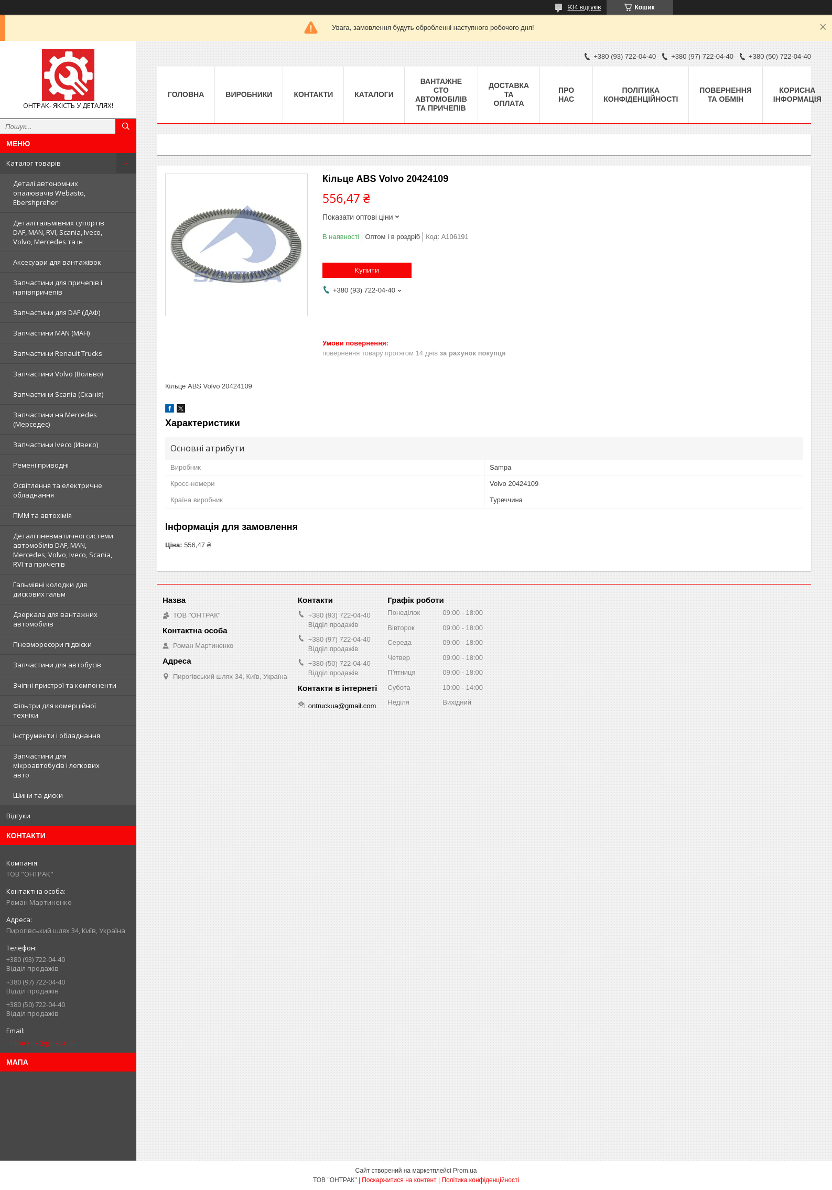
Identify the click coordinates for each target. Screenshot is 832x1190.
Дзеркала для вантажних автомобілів (55, 619)
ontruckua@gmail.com (41, 1042)
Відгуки (18, 815)
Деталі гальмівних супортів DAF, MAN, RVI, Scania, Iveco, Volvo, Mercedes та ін (58, 232)
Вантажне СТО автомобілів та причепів (441, 94)
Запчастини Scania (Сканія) (58, 394)
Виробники (248, 94)
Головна (186, 94)
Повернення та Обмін (725, 94)
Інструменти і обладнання (56, 735)
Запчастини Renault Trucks (57, 353)
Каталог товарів (33, 163)
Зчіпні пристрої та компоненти (64, 685)
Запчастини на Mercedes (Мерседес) (55, 419)
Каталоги (374, 94)
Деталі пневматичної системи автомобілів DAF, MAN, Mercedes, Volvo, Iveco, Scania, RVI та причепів (63, 550)
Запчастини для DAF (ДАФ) (56, 312)
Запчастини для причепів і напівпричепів (57, 287)
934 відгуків (584, 7)
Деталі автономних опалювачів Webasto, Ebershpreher (49, 193)
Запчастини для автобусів (57, 664)
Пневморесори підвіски (52, 644)
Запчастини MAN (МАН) (51, 333)
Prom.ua (465, 1170)
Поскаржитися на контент (399, 1180)
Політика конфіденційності (640, 94)
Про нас (566, 94)
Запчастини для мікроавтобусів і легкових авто (56, 765)
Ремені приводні (41, 465)
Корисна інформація (797, 94)
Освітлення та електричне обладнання (57, 490)
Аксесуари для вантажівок (57, 262)
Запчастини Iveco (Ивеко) (55, 444)
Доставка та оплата (509, 94)
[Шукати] (125, 126)
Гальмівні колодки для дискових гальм (50, 589)
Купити (367, 270)
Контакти (313, 94)
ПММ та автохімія (42, 515)
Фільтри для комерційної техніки (54, 710)
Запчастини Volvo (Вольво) (58, 373)
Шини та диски (38, 795)
